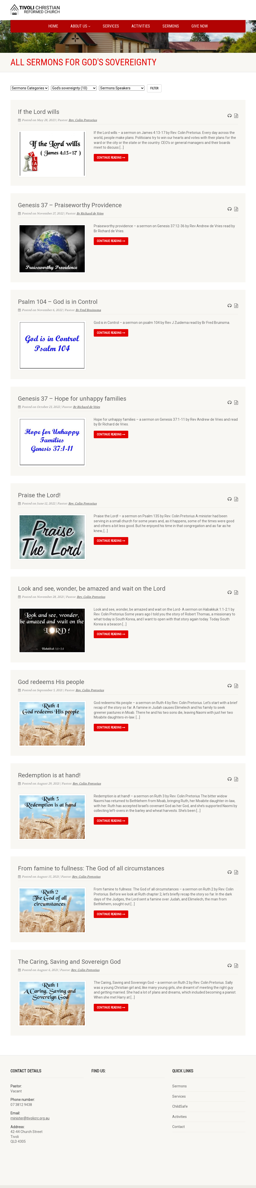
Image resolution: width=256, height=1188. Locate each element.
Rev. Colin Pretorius (82, 120)
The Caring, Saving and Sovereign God (69, 951)
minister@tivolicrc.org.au (30, 1107)
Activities (141, 26)
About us (80, 26)
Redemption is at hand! (49, 767)
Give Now (200, 26)
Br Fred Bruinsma (88, 308)
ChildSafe (180, 1095)
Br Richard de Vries (90, 212)
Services (111, 26)
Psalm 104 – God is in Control (58, 299)
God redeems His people (51, 674)
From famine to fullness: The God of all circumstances (91, 859)
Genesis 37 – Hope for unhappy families (72, 395)
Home (53, 26)
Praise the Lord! (39, 490)
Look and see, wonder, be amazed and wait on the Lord (92, 582)
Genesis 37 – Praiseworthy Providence (70, 204)
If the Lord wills (38, 111)
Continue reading (111, 157)
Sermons (170, 26)
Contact (178, 1115)
